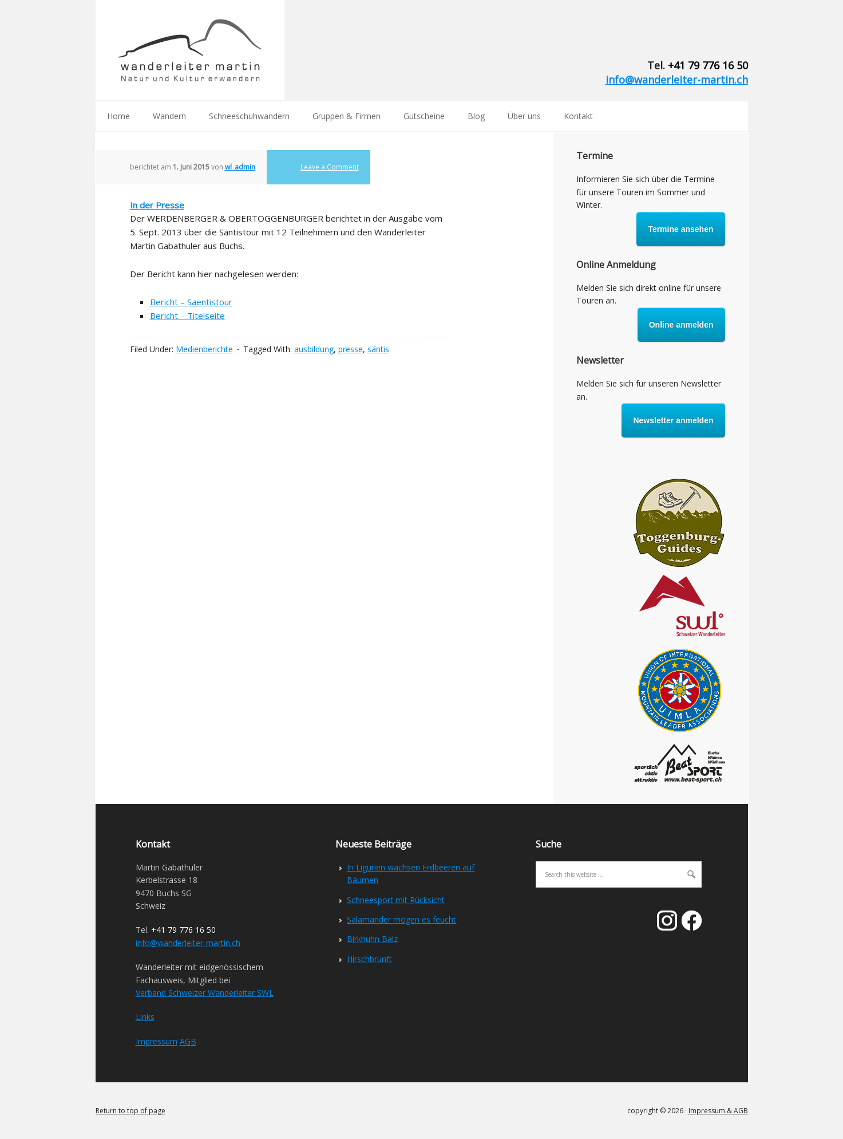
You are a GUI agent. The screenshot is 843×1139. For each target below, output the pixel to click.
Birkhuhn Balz (372, 938)
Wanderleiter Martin (190, 50)
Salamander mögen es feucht (401, 919)
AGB (188, 1041)
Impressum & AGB (718, 1111)
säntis (378, 349)
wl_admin (240, 167)
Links (145, 1016)
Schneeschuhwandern (249, 116)
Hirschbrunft (369, 958)
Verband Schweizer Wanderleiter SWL (205, 992)
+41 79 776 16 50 (708, 65)
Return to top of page (130, 1111)
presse (350, 349)
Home (118, 116)
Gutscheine (424, 116)
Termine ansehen (680, 229)
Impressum (156, 1041)
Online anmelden (681, 324)
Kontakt (578, 116)
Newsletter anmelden (673, 420)
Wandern (169, 116)
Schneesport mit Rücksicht (396, 899)
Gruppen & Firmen (346, 116)
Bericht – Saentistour (191, 302)
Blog (476, 116)
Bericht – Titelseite (187, 315)
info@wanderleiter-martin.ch (676, 79)
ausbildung (314, 349)
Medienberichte (204, 349)
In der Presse (157, 205)
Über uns (524, 116)
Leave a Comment (329, 167)
